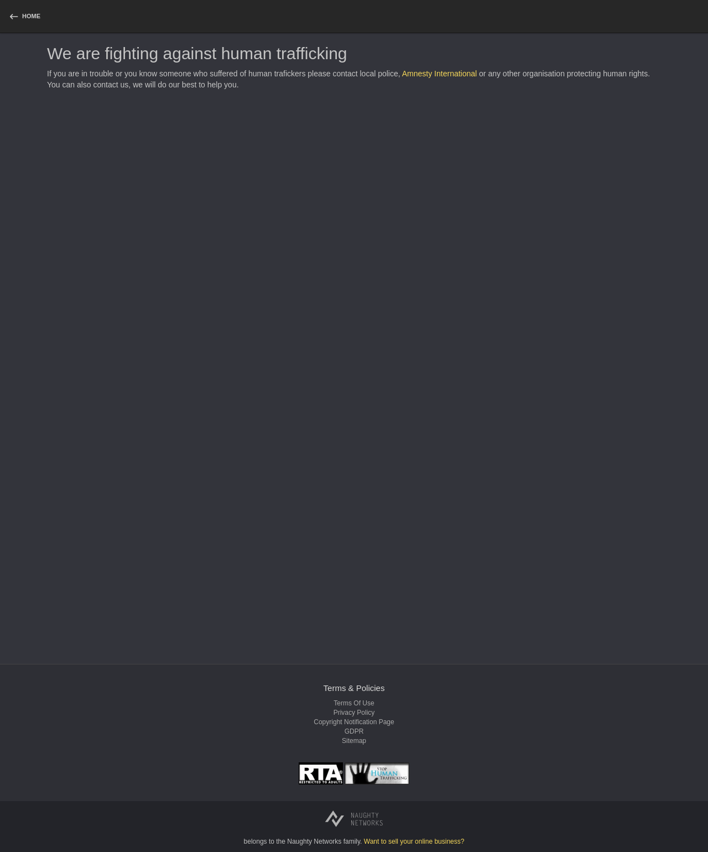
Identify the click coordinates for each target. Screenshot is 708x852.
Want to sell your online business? (414, 841)
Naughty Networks (314, 841)
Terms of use (354, 703)
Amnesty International (439, 73)
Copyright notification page (354, 722)
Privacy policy (354, 712)
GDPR (354, 731)
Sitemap (354, 741)
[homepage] (24, 16)
